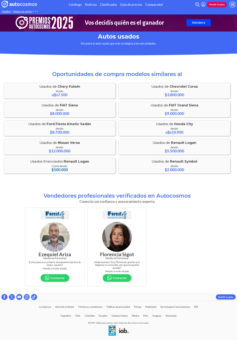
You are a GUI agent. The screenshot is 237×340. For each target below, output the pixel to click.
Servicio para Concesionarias (175, 306)
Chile (77, 315)
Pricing (137, 306)
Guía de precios (131, 4)
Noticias (91, 4)
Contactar (55, 277)
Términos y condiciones (90, 306)
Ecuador (103, 315)
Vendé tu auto (217, 4)
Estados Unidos (120, 315)
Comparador (154, 4)
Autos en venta (23, 11)
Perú (145, 315)
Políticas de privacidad (118, 306)
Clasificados (108, 4)
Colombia (90, 315)
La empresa (45, 306)
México (135, 315)
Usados (6, 11)
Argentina (66, 315)
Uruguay (156, 315)
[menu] (232, 4)
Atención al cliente (64, 306)
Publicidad (150, 306)
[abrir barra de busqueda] (197, 4)
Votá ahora (198, 22)
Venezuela (171, 315)
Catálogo (75, 4)
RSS (196, 306)
